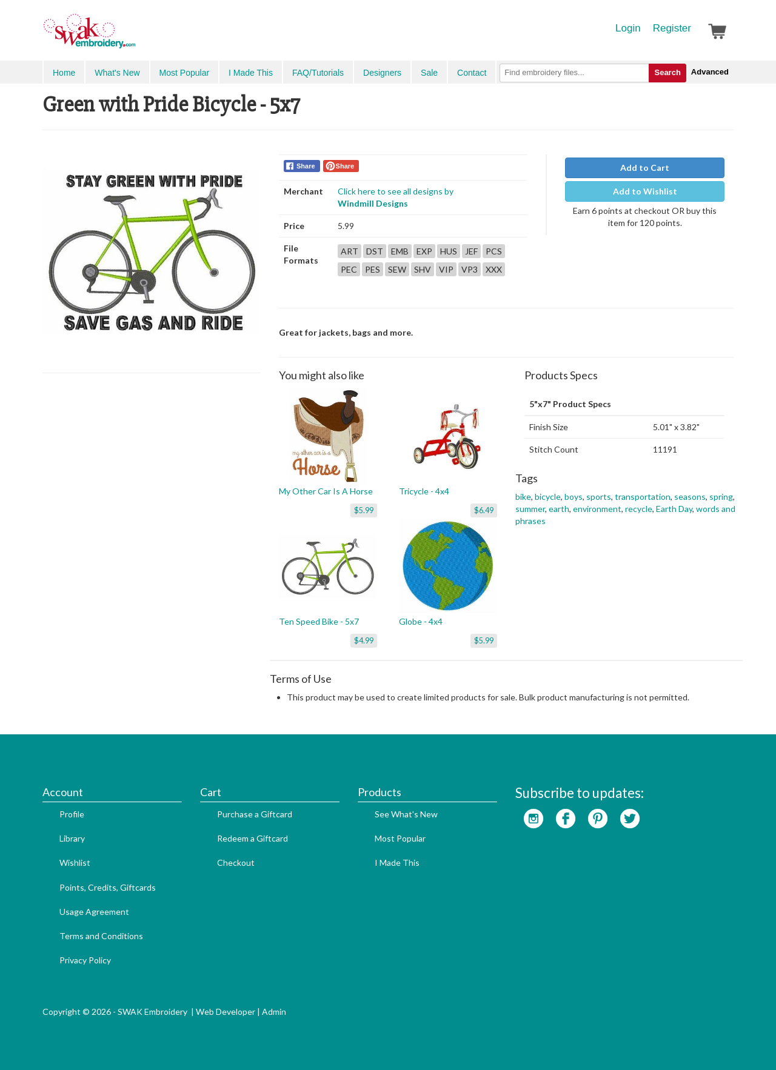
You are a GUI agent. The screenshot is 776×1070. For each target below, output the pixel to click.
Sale (429, 73)
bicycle (548, 496)
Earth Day (674, 508)
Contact (471, 73)
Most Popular (184, 73)
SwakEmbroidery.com (133, 36)
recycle (638, 508)
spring (721, 496)
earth (559, 508)
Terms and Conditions (101, 936)
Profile (71, 814)
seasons (690, 496)
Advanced (710, 71)
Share (305, 166)
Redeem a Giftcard (252, 838)
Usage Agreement (94, 911)
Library (72, 838)
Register (672, 28)
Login (628, 28)
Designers (382, 73)
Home (64, 73)
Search (667, 72)
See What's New (406, 814)
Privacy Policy (85, 960)
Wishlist (74, 862)
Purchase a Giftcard (254, 814)
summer (530, 508)
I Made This (251, 73)
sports (598, 496)
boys (573, 496)
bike (523, 496)
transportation (643, 496)
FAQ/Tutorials (318, 73)
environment (597, 508)
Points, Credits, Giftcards (107, 887)
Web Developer (225, 1011)
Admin (274, 1011)
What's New (117, 73)
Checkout (236, 862)
